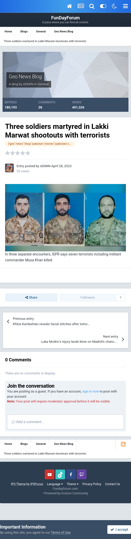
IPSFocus (36, 484)
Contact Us (112, 484)
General (43, 84)
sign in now (90, 391)
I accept (119, 530)
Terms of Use (60, 532)
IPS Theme (18, 484)
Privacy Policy (91, 484)
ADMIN (28, 84)
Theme (73, 484)
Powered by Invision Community (66, 493)
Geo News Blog (25, 77)
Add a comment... (28, 422)
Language (55, 484)
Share (31, 297)
